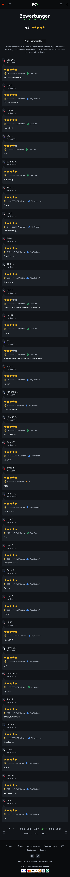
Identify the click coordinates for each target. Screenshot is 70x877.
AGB (62, 846)
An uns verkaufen (33, 846)
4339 (58, 829)
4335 (29, 829)
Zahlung (9, 846)
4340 (26, 833)
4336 (36, 829)
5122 (44, 833)
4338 (51, 829)
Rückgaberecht (30, 850)
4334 (22, 829)
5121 (36, 833)
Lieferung (19, 846)
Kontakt (43, 850)
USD (9, 4)
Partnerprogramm (50, 846)
